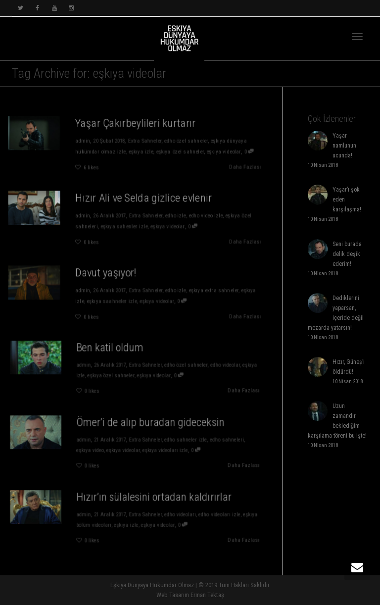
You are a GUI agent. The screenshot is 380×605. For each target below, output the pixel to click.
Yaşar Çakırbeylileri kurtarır (135, 122)
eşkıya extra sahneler (214, 290)
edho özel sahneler (186, 140)
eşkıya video (94, 450)
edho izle (176, 215)
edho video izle (206, 215)
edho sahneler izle (180, 440)
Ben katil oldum (112, 349)
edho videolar (215, 365)
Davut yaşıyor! (106, 272)
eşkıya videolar (224, 151)
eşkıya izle (140, 151)
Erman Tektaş (207, 595)
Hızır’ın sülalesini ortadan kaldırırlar (151, 499)
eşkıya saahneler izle (111, 301)
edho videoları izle (210, 515)
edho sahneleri (217, 440)
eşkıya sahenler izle (124, 226)
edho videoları (175, 515)
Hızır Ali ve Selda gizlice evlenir (144, 197)
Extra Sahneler (145, 140)
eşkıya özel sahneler (180, 151)
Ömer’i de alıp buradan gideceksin (148, 424)
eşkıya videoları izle (162, 450)
